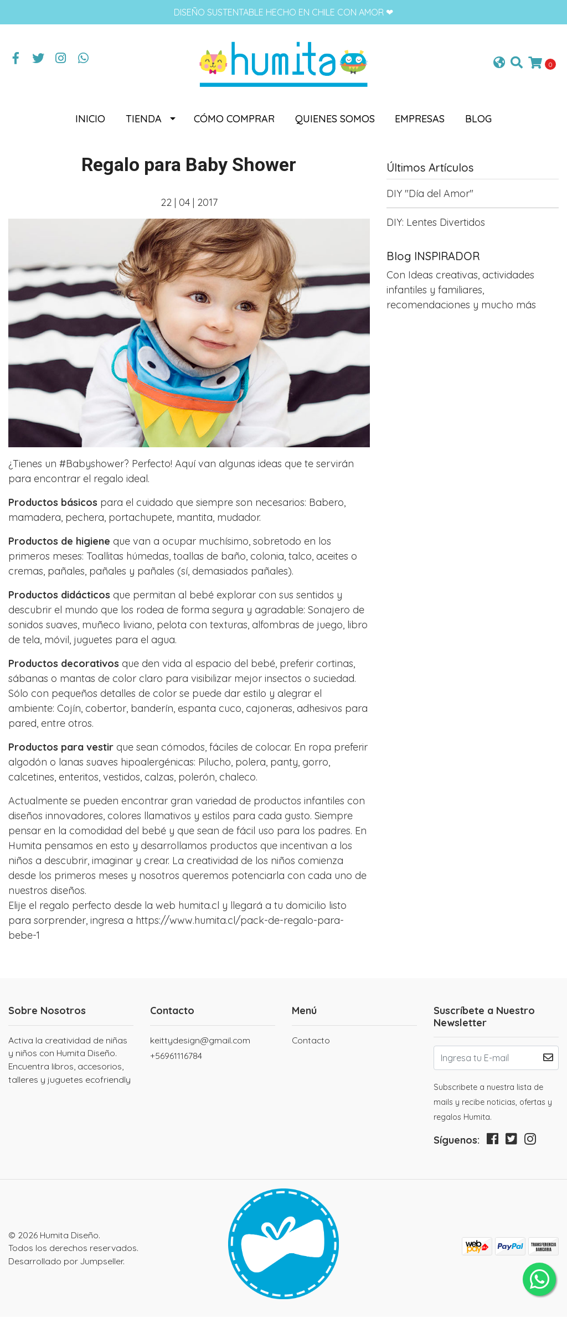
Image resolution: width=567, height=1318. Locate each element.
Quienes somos (335, 119)
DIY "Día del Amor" (429, 194)
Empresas (420, 119)
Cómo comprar (234, 119)
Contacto (311, 1040)
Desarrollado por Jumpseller (65, 1261)
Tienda (144, 119)
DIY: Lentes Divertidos (435, 223)
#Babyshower (91, 464)
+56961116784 (176, 1056)
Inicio (90, 119)
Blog (478, 119)
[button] (499, 63)
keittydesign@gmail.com (200, 1040)
